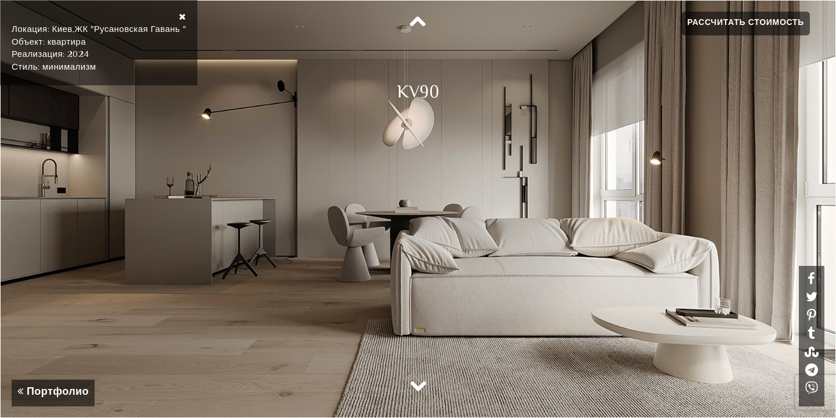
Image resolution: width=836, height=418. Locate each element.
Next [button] (418, 385)
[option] (418, 209)
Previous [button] (418, 22)
